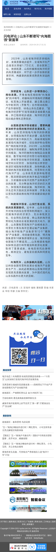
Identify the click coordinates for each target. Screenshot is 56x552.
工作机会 (47, 522)
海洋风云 (27, 9)
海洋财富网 (8, 27)
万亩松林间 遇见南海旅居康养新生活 (19, 398)
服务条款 (12, 522)
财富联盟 (17, 14)
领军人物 (7, 14)
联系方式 (21, 522)
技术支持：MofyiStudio (34, 538)
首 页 (7, 9)
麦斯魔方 (30, 524)
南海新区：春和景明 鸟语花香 (16, 422)
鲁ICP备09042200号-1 (13, 535)
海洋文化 (38, 9)
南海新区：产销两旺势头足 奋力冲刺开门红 (22, 393)
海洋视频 (48, 9)
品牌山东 (27, 14)
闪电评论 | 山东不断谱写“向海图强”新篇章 (32, 27)
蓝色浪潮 (17, 9)
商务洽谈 (38, 522)
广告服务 (29, 522)
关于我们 (3, 522)
